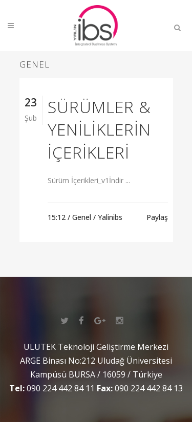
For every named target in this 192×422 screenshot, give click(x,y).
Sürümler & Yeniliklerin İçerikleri (99, 129)
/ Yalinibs (107, 217)
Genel (81, 217)
